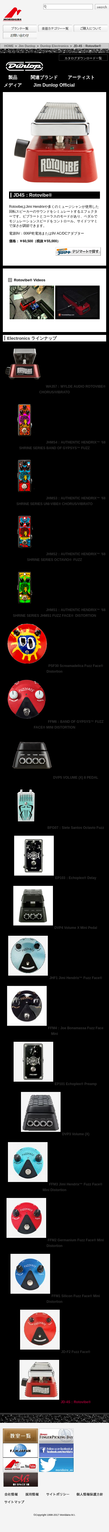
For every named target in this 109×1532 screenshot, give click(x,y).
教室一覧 (20, 1436)
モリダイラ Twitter (56, 1465)
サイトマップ (14, 1502)
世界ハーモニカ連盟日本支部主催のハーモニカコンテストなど (20, 1450)
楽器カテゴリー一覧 (55, 28)
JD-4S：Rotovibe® (54, 1402)
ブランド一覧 (20, 28)
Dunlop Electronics (54, 46)
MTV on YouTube (20, 1465)
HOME (9, 46)
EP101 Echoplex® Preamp (54, 1084)
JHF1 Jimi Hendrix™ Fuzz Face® (54, 978)
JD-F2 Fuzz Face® (54, 1352)
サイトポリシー (58, 1494)
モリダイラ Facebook (56, 1450)
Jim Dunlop (26, 46)
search (102, 7)
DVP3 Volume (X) (54, 1134)
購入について (91, 28)
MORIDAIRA (12, 14)
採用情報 (31, 1494)
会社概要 (11, 1494)
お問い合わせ (20, 35)
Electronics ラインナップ (32, 338)
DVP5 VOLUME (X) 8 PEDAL (54, 778)
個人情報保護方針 (89, 1494)
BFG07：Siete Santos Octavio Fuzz (54, 828)
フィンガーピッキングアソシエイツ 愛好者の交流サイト (56, 1436)
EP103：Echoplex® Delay (55, 878)
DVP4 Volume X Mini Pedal (54, 928)
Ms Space (20, 1479)
